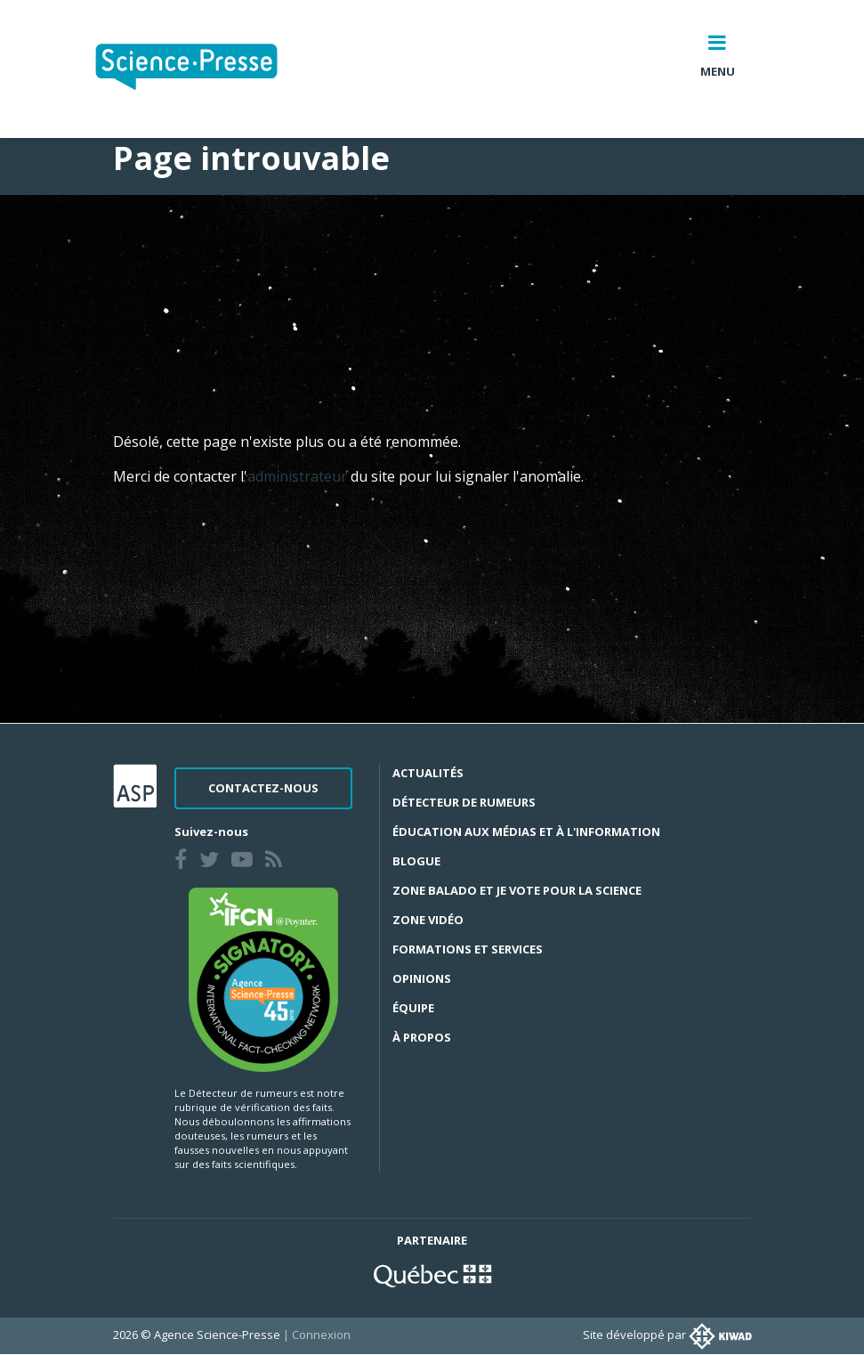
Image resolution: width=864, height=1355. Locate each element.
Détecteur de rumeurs (464, 802)
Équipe (413, 1008)
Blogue (416, 861)
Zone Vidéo (428, 920)
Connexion (321, 1335)
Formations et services (467, 949)
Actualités (428, 773)
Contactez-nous (263, 788)
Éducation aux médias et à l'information (526, 832)
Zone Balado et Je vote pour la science (517, 890)
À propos (421, 1037)
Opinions (421, 978)
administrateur (299, 476)
